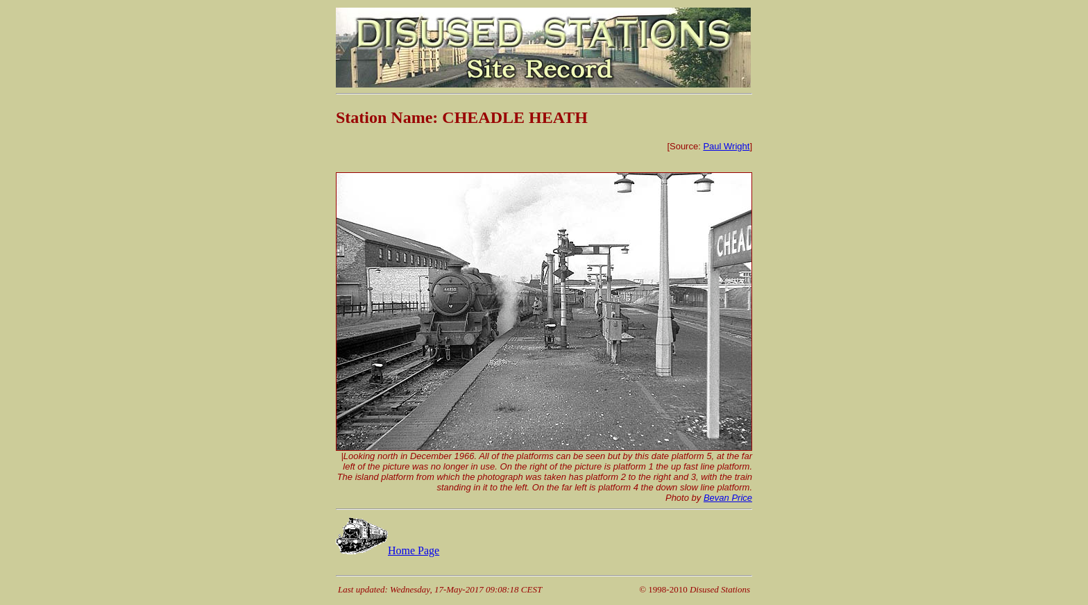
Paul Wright (726, 146)
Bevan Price (728, 497)
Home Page (387, 550)
